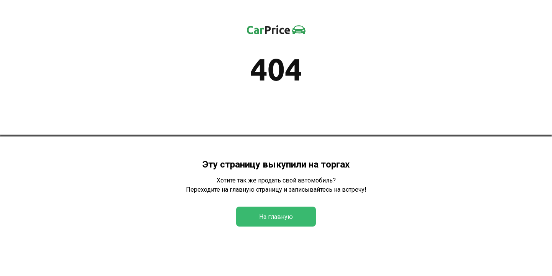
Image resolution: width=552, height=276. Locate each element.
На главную (276, 216)
